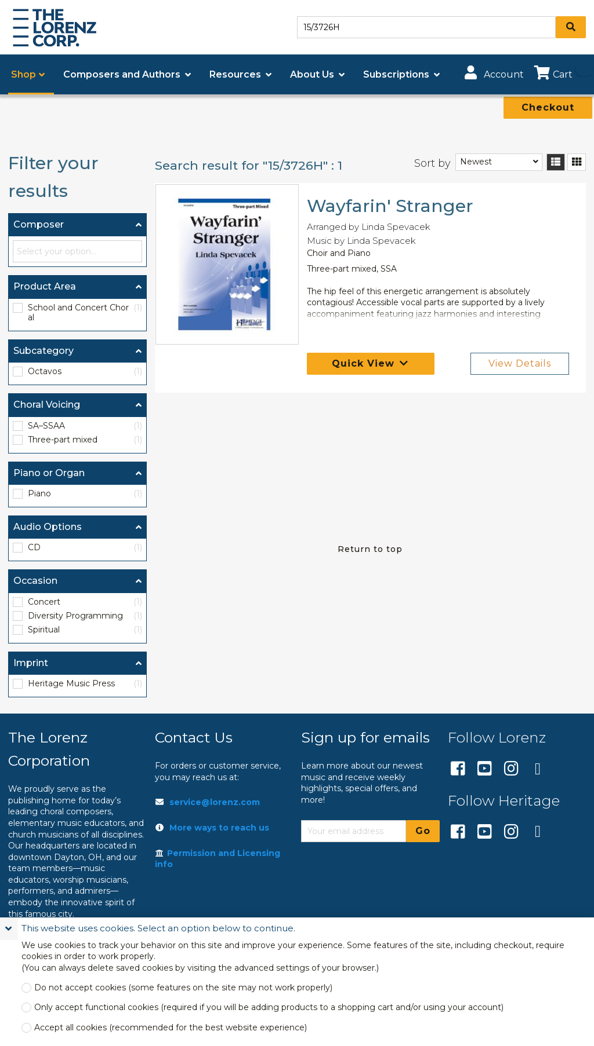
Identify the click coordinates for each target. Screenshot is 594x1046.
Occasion (35, 580)
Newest (476, 161)
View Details (519, 363)
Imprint (30, 662)
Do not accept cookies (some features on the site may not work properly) (183, 988)
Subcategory (43, 350)
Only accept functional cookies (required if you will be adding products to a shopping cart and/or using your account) (269, 1007)
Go (422, 830)
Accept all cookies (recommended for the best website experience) (170, 1028)
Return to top (370, 549)
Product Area (44, 286)
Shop (23, 74)
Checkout (547, 107)
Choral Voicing (46, 404)
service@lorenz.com (214, 802)
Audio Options (47, 526)
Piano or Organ (49, 472)
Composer (38, 224)
